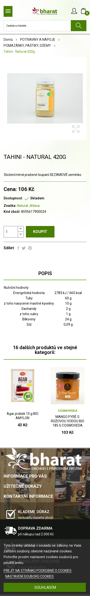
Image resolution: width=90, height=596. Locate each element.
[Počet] (11, 231)
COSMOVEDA (67, 410)
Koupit (40, 231)
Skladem (37, 198)
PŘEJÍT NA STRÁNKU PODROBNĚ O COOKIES (38, 571)
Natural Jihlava (28, 206)
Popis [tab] (45, 273)
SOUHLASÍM (45, 587)
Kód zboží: (12, 212)
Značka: (10, 206)
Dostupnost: (13, 198)
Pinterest (30, 248)
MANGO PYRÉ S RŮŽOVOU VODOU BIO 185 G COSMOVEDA (67, 421)
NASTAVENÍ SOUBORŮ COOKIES (29, 576)
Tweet (23, 248)
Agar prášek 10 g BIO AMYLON (22, 416)
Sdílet (18, 248)
